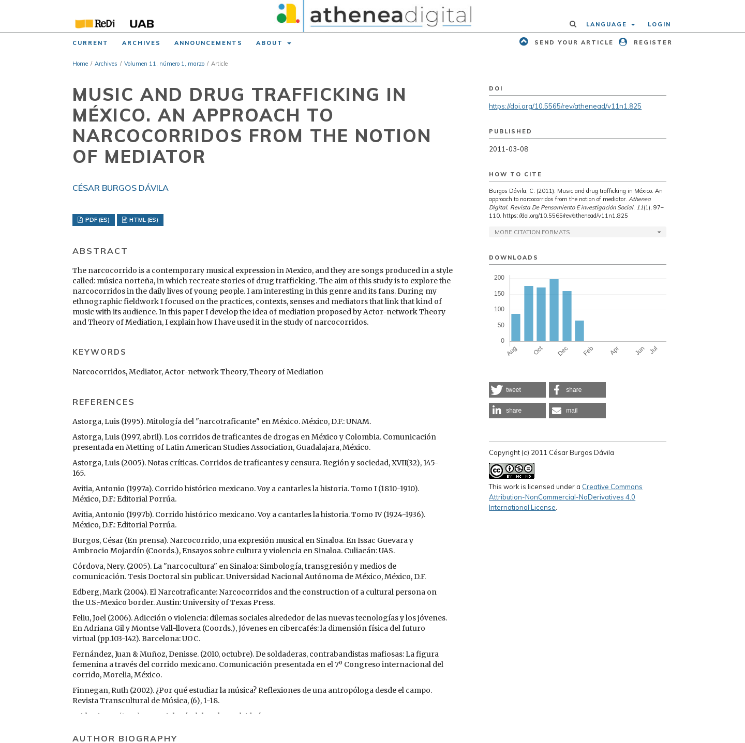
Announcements (208, 43)
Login (659, 24)
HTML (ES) (143, 219)
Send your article (573, 42)
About (271, 43)
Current (90, 43)
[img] (373, 16)
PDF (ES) (97, 219)
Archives (141, 43)
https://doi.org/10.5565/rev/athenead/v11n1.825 (565, 106)
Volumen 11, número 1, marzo (164, 63)
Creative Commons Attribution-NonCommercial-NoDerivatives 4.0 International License (566, 496)
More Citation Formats (532, 232)
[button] (517, 390)
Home (80, 63)
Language (608, 24)
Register (652, 42)
